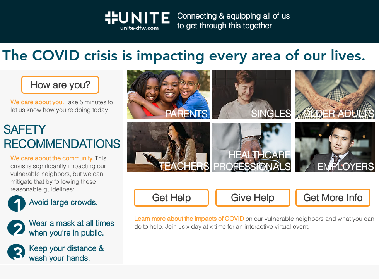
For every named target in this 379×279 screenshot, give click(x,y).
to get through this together (224, 25)
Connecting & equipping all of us (233, 16)
